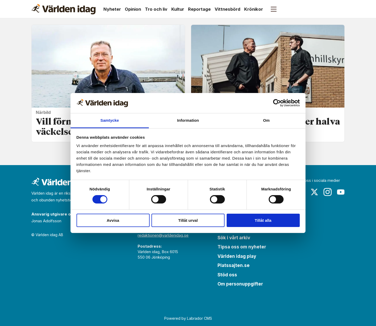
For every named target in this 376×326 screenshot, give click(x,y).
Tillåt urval (188, 220)
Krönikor (253, 9)
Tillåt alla (263, 220)
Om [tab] (266, 120)
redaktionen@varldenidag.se (163, 235)
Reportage (199, 9)
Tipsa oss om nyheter (242, 246)
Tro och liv (156, 9)
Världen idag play (237, 256)
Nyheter (112, 9)
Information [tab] (188, 120)
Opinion (133, 9)
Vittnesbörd (227, 9)
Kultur (177, 9)
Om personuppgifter (240, 284)
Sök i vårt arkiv (234, 237)
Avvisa (113, 220)
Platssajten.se (234, 265)
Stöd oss (227, 274)
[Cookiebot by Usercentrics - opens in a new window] (277, 103)
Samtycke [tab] (110, 120)
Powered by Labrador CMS (188, 318)
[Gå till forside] (63, 9)
